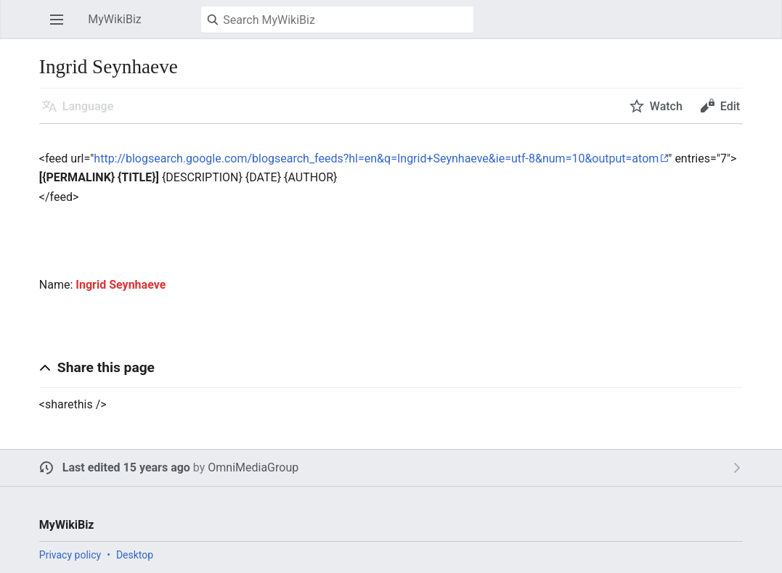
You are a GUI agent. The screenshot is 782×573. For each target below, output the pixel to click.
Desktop (134, 555)
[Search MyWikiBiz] (337, 20)
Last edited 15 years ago (126, 467)
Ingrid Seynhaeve (121, 285)
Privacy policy (70, 555)
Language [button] (87, 106)
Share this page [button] (106, 367)
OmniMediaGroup (253, 467)
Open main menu (61, 26)
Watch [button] (666, 106)
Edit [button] (730, 106)
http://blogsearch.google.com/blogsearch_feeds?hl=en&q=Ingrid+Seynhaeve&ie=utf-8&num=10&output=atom (376, 158)
